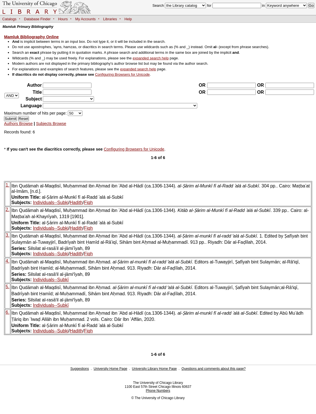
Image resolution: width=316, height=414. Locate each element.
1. (7, 185)
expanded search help (151, 58)
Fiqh (88, 202)
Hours (63, 19)
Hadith (76, 202)
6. (7, 312)
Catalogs (9, 19)
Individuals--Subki (50, 202)
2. (7, 209)
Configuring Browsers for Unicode (122, 74)
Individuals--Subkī (51, 279)
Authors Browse (18, 123)
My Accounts (85, 19)
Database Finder (37, 19)
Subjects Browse (51, 123)
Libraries (110, 19)
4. (7, 261)
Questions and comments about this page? (213, 369)
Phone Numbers (158, 391)
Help (128, 19)
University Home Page (110, 369)
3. (7, 235)
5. (7, 286)
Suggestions (79, 369)
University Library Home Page (154, 369)
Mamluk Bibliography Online (31, 37)
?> (68, 99)
